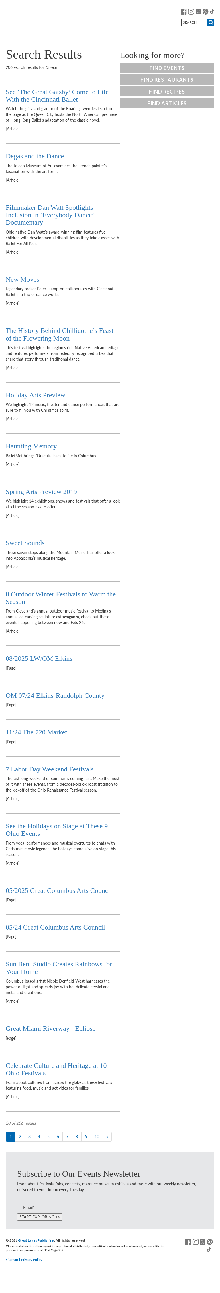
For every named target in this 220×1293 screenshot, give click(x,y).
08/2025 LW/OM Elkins (40, 658)
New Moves (22, 279)
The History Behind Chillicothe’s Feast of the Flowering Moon (59, 334)
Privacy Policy (31, 1259)
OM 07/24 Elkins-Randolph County (55, 695)
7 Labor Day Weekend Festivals (50, 769)
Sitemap (12, 1259)
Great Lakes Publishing (36, 1240)
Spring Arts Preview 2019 (41, 491)
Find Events (167, 68)
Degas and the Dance (35, 156)
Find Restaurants (167, 80)
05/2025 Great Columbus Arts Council (60, 890)
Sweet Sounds (25, 543)
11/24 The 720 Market (36, 732)
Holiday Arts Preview (35, 395)
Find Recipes (167, 91)
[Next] (107, 1137)
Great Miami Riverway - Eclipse (50, 1028)
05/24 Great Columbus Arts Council (56, 927)
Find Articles (167, 103)
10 (97, 1136)
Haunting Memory (31, 446)
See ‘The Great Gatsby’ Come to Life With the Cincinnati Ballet (57, 95)
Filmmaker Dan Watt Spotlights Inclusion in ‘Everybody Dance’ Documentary (50, 215)
